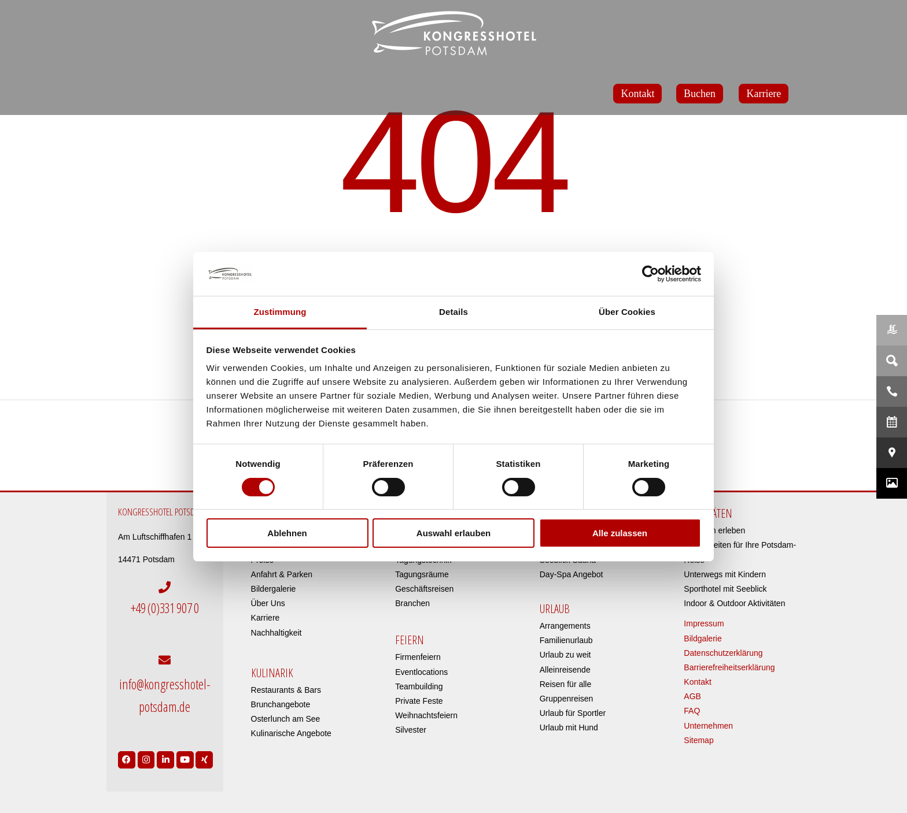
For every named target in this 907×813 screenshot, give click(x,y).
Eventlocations (421, 672)
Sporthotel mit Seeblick (725, 588)
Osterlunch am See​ (285, 718)
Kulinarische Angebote (291, 733)
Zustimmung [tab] (280, 312)
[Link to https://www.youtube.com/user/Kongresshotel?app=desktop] (185, 746)
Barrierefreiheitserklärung (729, 667)
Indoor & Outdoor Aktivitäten (734, 603)
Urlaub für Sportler (573, 713)
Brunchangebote (281, 704)
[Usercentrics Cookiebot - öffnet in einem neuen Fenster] (650, 274)
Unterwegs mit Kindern (725, 574)
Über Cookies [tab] (627, 312)
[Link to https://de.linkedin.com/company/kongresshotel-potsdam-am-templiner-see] (165, 746)
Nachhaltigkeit (276, 632)
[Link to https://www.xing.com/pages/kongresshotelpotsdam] (204, 746)
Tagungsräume (422, 574)
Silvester (410, 729)
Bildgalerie (702, 638)
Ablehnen (287, 533)
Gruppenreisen (566, 698)
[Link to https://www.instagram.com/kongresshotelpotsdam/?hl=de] (146, 746)
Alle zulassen (619, 533)
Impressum (704, 623)
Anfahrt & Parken (282, 574)
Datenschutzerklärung (723, 653)
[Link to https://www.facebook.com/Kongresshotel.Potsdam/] (126, 746)
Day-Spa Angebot (571, 574)
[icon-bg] (742, 451)
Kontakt (697, 681)
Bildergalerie (273, 588)
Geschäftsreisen (424, 588)
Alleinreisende (565, 669)
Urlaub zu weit (565, 654)
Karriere (265, 617)
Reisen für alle (566, 684)
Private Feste (419, 701)
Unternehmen (708, 725)
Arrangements (565, 625)
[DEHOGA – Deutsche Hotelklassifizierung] (164, 452)
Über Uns (268, 603)
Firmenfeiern (418, 657)
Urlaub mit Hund (569, 727)
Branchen (412, 603)
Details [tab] (453, 312)
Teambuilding (419, 686)
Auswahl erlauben (453, 533)
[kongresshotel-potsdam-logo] (453, 33)
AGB (692, 696)
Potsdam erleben (714, 530)
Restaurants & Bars (286, 690)
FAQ (692, 710)
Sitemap (698, 740)
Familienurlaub (566, 640)
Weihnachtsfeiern (426, 715)
